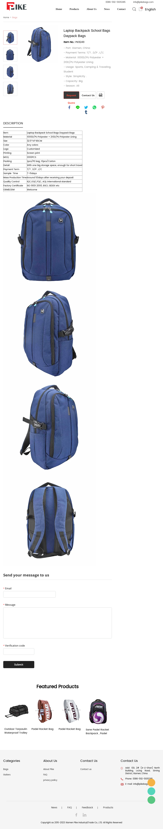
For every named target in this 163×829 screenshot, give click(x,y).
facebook (69, 107)
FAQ (45, 774)
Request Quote (71, 96)
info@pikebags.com (143, 2)
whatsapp (94, 107)
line (77, 107)
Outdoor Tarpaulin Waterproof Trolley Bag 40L (15, 731)
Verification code (14, 645)
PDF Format (100, 95)
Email (7, 588)
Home (59, 9)
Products (74, 9)
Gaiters (7, 774)
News (107, 9)
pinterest (102, 107)
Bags (14, 17)
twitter (86, 107)
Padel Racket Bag (42, 729)
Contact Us (88, 95)
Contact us (86, 769)
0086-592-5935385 (115, 2)
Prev (10, 26)
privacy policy (50, 780)
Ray (151, 791)
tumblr (86, 112)
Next (10, 100)
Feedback (87, 808)
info (151, 782)
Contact (121, 9)
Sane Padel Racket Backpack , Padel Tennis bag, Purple (97, 731)
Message (9, 604)
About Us (91, 9)
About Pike (48, 769)
